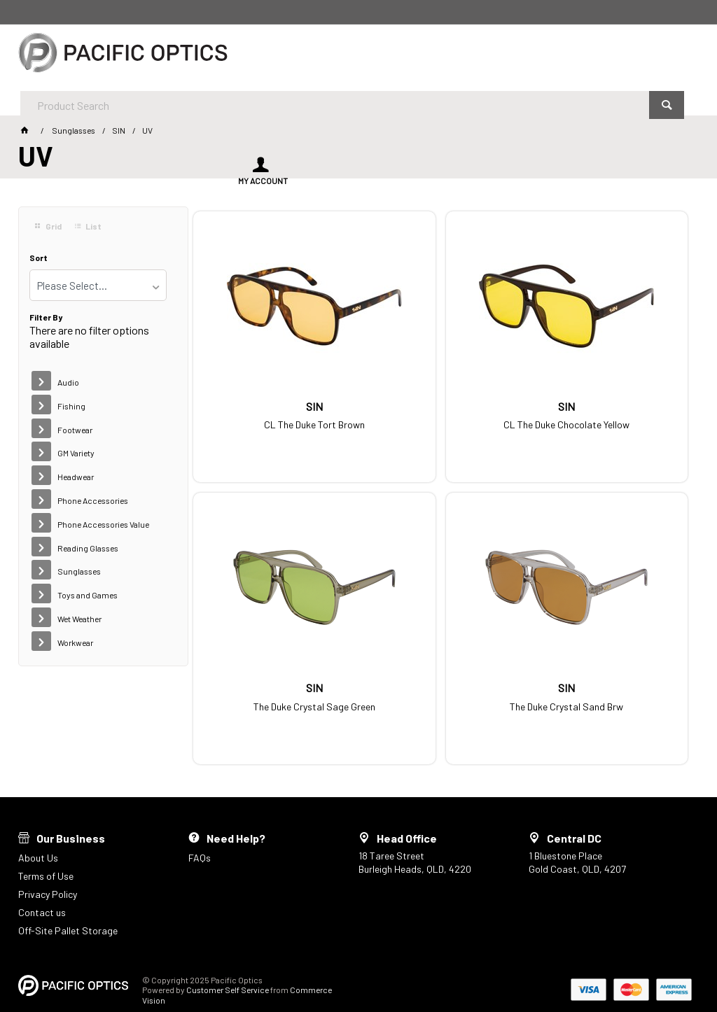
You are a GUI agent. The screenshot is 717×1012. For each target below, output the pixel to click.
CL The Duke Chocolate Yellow (444, 406)
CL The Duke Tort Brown (273, 406)
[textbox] (320, 56)
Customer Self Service (227, 962)
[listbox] (98, 285)
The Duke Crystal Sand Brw (273, 674)
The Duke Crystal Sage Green (614, 406)
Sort (38, 257)
